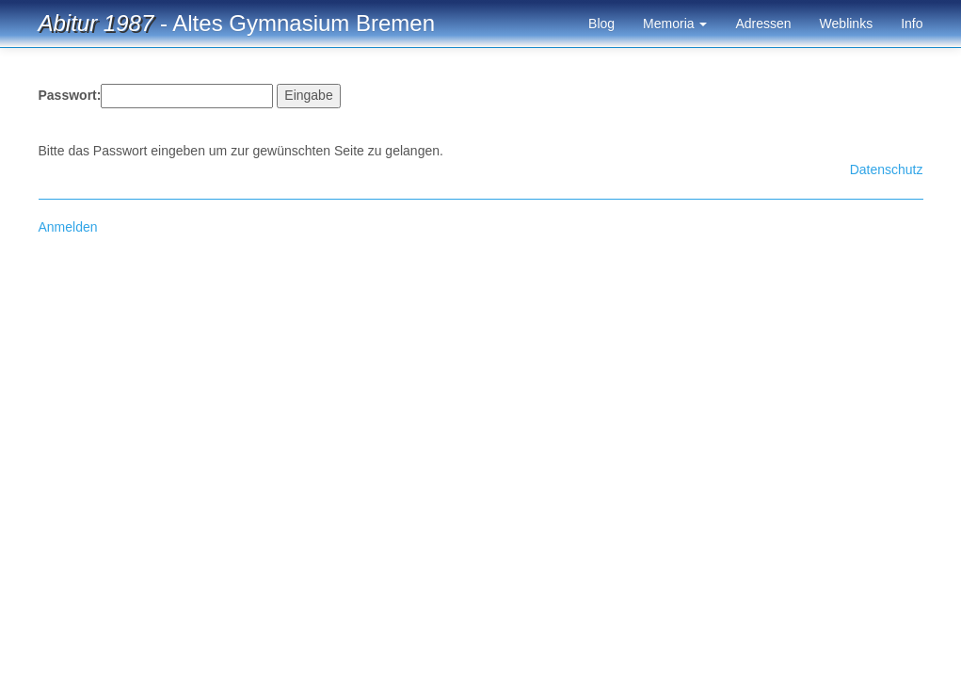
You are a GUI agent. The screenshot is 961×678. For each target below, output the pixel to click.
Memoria (675, 23)
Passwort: (70, 95)
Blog (601, 23)
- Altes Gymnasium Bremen (237, 23)
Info (911, 23)
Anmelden (68, 226)
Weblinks (846, 23)
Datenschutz (886, 169)
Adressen (763, 23)
